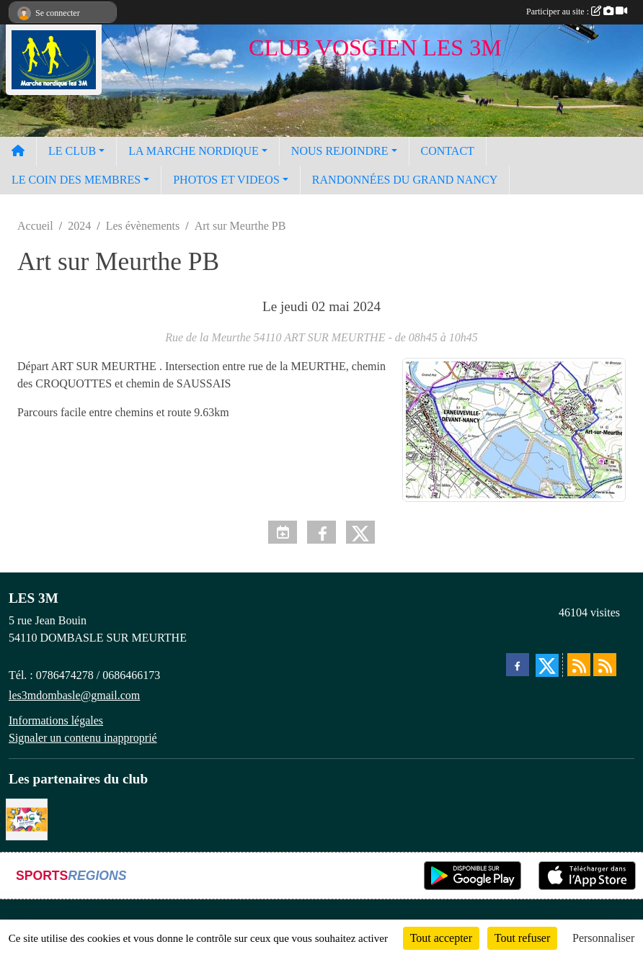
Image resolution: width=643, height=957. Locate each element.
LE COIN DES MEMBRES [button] (76, 180)
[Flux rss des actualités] (578, 664)
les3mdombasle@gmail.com (74, 695)
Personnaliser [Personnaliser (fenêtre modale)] (603, 938)
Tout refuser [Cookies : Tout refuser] (523, 938)
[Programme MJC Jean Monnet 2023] (27, 818)
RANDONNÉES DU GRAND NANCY (404, 180)
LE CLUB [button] (72, 151)
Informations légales (56, 720)
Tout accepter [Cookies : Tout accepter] (441, 938)
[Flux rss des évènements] (604, 664)
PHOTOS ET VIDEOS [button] (226, 180)
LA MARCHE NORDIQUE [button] (193, 151)
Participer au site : (576, 11)
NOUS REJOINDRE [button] (340, 151)
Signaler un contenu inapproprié (83, 738)
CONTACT (447, 151)
